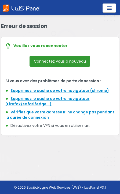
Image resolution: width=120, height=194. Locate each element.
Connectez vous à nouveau (60, 61)
